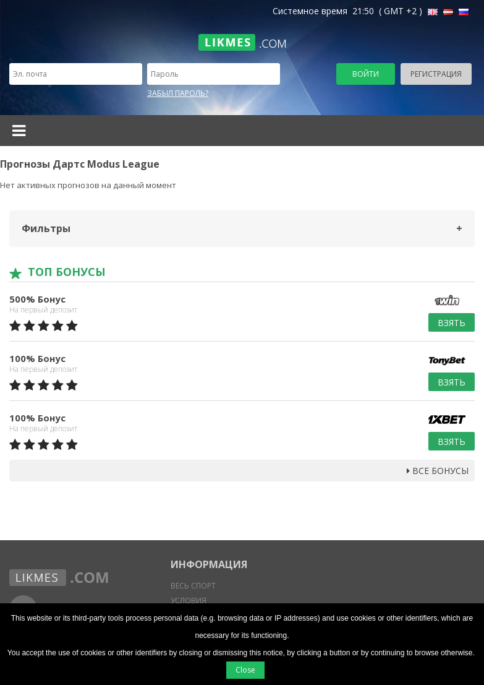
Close (245, 670)
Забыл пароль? (177, 93)
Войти (365, 74)
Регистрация (436, 74)
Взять (451, 323)
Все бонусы (438, 470)
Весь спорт (193, 585)
